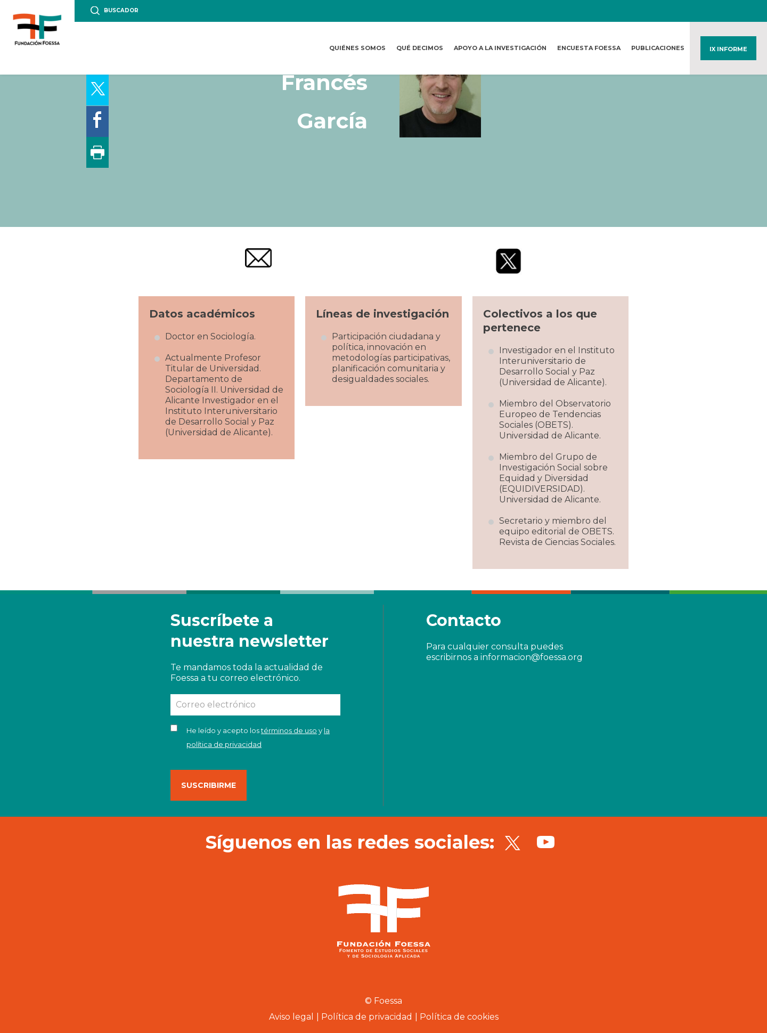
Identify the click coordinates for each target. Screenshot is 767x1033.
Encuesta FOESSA (589, 48)
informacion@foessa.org (531, 657)
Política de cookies (459, 1017)
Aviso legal (291, 1017)
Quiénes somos (357, 48)
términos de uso (289, 730)
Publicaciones (657, 48)
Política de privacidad (366, 1017)
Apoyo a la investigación (500, 48)
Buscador (121, 10)
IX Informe (728, 49)
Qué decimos (419, 48)
